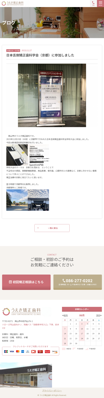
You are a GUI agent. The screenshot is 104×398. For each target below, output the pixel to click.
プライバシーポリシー (52, 390)
